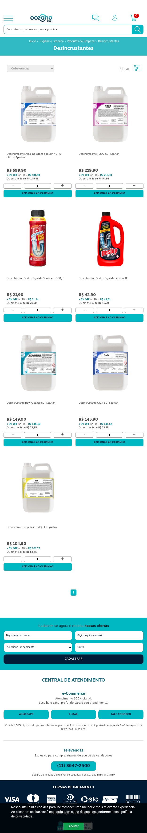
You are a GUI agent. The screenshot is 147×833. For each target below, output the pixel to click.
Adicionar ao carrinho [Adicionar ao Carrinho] (37, 193)
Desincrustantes (108, 41)
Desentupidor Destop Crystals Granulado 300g (35, 278)
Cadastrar (73, 658)
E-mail (73, 714)
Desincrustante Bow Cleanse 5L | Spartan (31, 403)
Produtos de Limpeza (81, 41)
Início (33, 41)
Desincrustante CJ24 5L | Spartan (98, 403)
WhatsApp (26, 714)
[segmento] (38, 647)
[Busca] (137, 29)
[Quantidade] (37, 186)
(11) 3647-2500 (73, 766)
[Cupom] (73, 5)
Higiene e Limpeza (52, 41)
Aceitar (73, 826)
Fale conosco (121, 714)
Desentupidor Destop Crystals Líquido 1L (103, 278)
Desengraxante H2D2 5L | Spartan (99, 154)
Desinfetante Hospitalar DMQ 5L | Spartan (32, 527)
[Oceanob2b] (41, 18)
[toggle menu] (8, 18)
